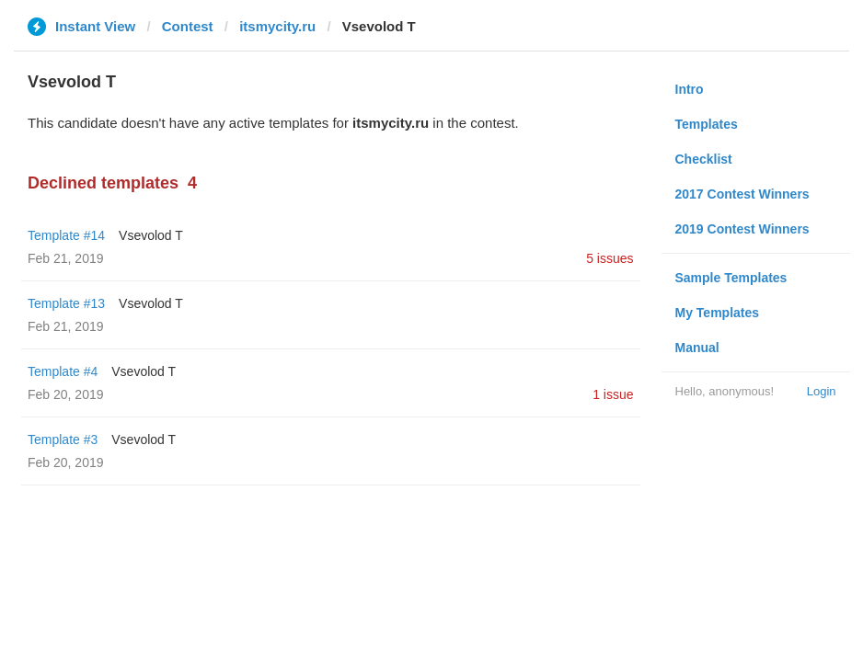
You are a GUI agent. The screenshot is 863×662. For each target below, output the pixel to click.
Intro (689, 89)
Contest (187, 26)
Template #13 (66, 303)
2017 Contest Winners (742, 194)
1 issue (613, 394)
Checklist (703, 159)
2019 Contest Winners (742, 229)
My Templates (717, 312)
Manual (697, 347)
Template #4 (63, 371)
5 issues (609, 258)
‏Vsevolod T (151, 235)
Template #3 (63, 439)
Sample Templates (731, 277)
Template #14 (66, 235)
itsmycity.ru (277, 26)
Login (821, 391)
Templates (706, 124)
